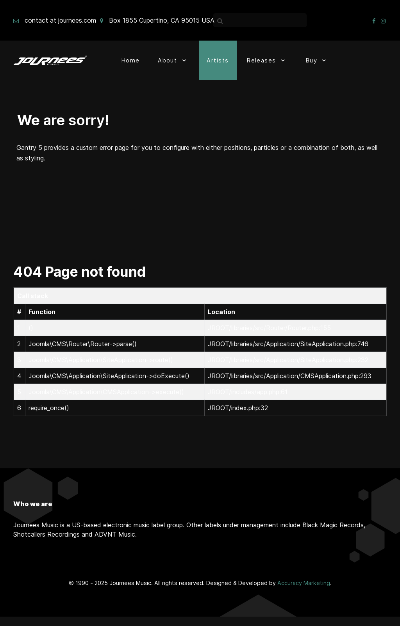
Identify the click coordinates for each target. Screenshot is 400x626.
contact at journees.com (60, 20)
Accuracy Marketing (303, 583)
